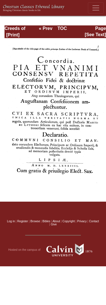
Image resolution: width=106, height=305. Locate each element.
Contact (94, 221)
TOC (62, 28)
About (56, 221)
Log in (11, 221)
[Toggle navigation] (96, 8)
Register (22, 221)
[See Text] (95, 34)
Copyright (68, 221)
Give (54, 224)
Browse (35, 221)
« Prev (45, 28)
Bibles (46, 221)
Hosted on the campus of (53, 250)
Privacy (82, 221)
